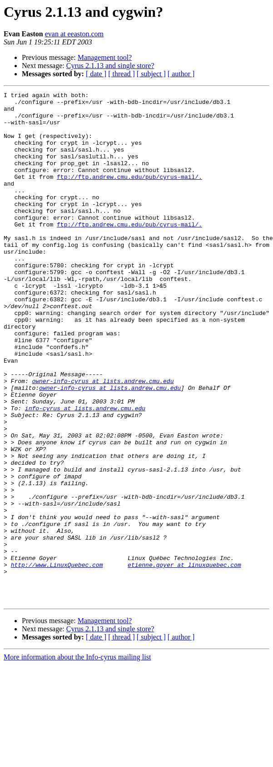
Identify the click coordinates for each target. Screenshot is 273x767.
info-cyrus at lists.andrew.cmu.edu (85, 472)
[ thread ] (121, 74)
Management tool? (105, 57)
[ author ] (181, 74)
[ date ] (96, 74)
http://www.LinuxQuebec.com (57, 660)
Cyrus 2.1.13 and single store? (110, 65)
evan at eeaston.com (74, 34)
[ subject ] (151, 74)
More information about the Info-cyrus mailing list (77, 759)
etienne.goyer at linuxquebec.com (184, 660)
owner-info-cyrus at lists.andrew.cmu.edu (103, 439)
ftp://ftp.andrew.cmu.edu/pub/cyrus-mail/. (129, 194)
